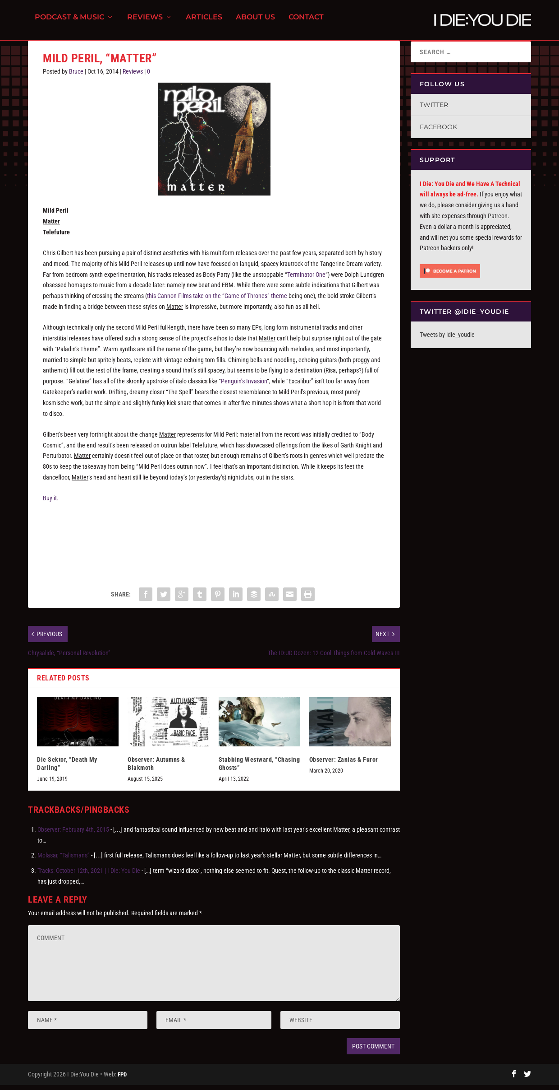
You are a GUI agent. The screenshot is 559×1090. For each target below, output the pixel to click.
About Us (255, 23)
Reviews (145, 23)
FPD (122, 1079)
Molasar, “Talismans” (63, 860)
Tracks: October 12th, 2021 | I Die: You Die (88, 876)
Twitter (434, 110)
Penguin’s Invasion (244, 386)
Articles (204, 23)
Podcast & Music (69, 23)
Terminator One (306, 279)
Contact (306, 23)
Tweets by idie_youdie (447, 340)
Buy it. (51, 503)
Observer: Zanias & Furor (343, 765)
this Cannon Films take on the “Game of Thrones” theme (217, 301)
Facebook (438, 132)
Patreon (498, 221)
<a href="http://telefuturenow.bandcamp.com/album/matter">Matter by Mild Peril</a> (214, 546)
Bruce (76, 76)
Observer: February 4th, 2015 (73, 834)
